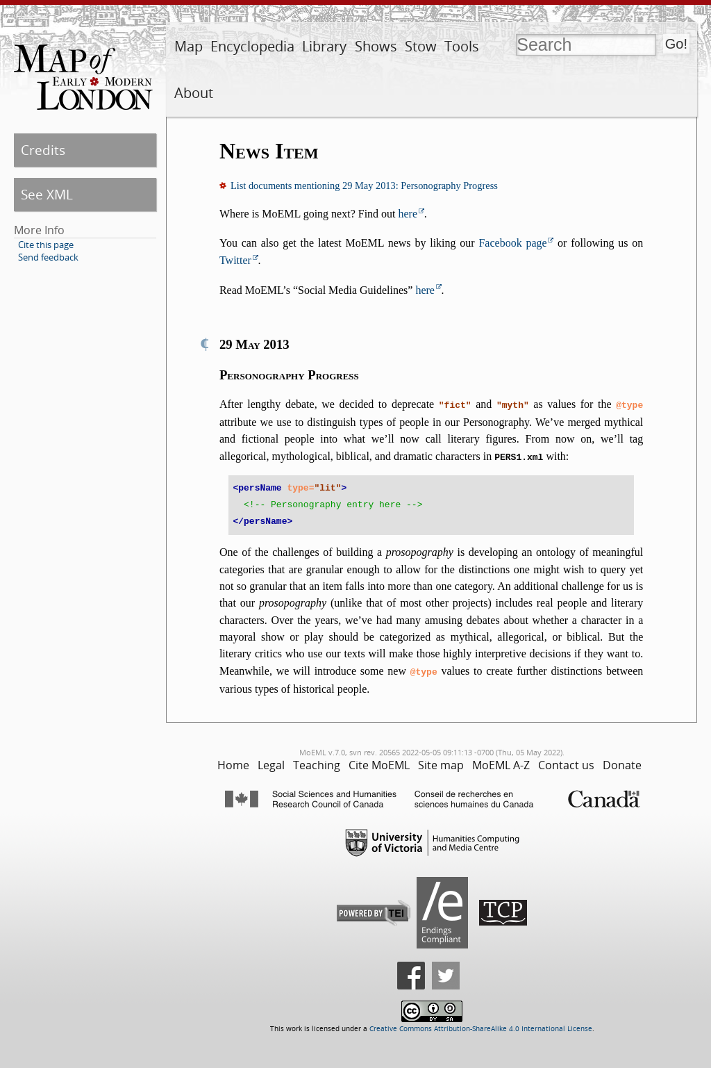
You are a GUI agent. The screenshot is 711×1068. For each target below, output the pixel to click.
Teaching (316, 761)
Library (324, 46)
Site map (441, 761)
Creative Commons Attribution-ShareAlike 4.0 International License (480, 1024)
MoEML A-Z (501, 761)
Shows (376, 46)
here (408, 214)
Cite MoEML (379, 761)
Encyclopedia (252, 46)
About (193, 92)
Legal (271, 761)
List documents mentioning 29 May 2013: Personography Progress (364, 185)
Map (188, 46)
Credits (43, 149)
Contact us (566, 761)
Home (233, 761)
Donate (622, 761)
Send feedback (48, 257)
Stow (421, 46)
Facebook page (512, 243)
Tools (461, 46)
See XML (47, 194)
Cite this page (46, 244)
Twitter (235, 260)
